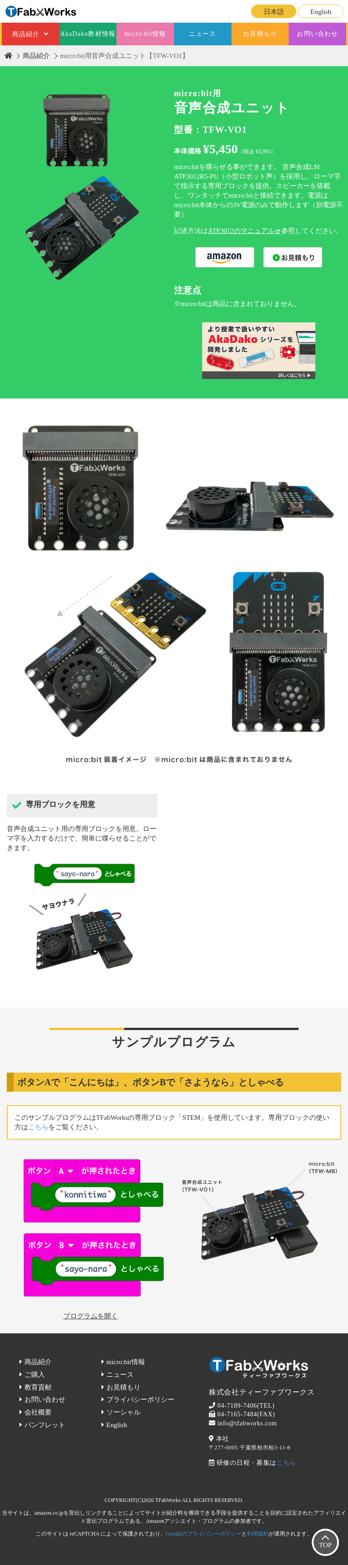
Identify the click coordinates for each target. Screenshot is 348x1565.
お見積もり (260, 33)
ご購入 (34, 1374)
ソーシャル (123, 1412)
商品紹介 (25, 34)
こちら (38, 1127)
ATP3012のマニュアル (241, 230)
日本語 (274, 11)
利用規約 (258, 1534)
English (320, 11)
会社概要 (38, 1412)
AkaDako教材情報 (88, 33)
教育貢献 (38, 1387)
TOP (325, 1545)
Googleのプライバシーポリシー (204, 1534)
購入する (224, 257)
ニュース (202, 33)
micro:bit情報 (145, 33)
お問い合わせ (317, 33)
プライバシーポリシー (140, 1399)
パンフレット (44, 1425)
